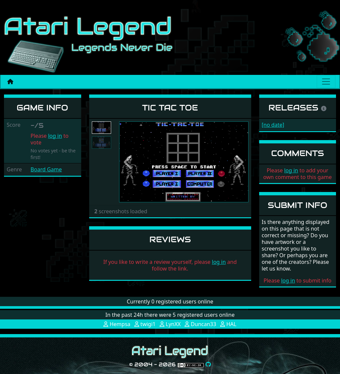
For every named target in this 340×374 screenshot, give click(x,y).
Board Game (46, 169)
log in (55, 135)
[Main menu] (326, 81)
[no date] (273, 124)
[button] (128, 162)
